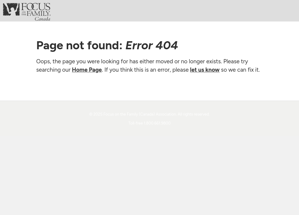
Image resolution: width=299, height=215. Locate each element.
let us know (205, 69)
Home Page (87, 69)
